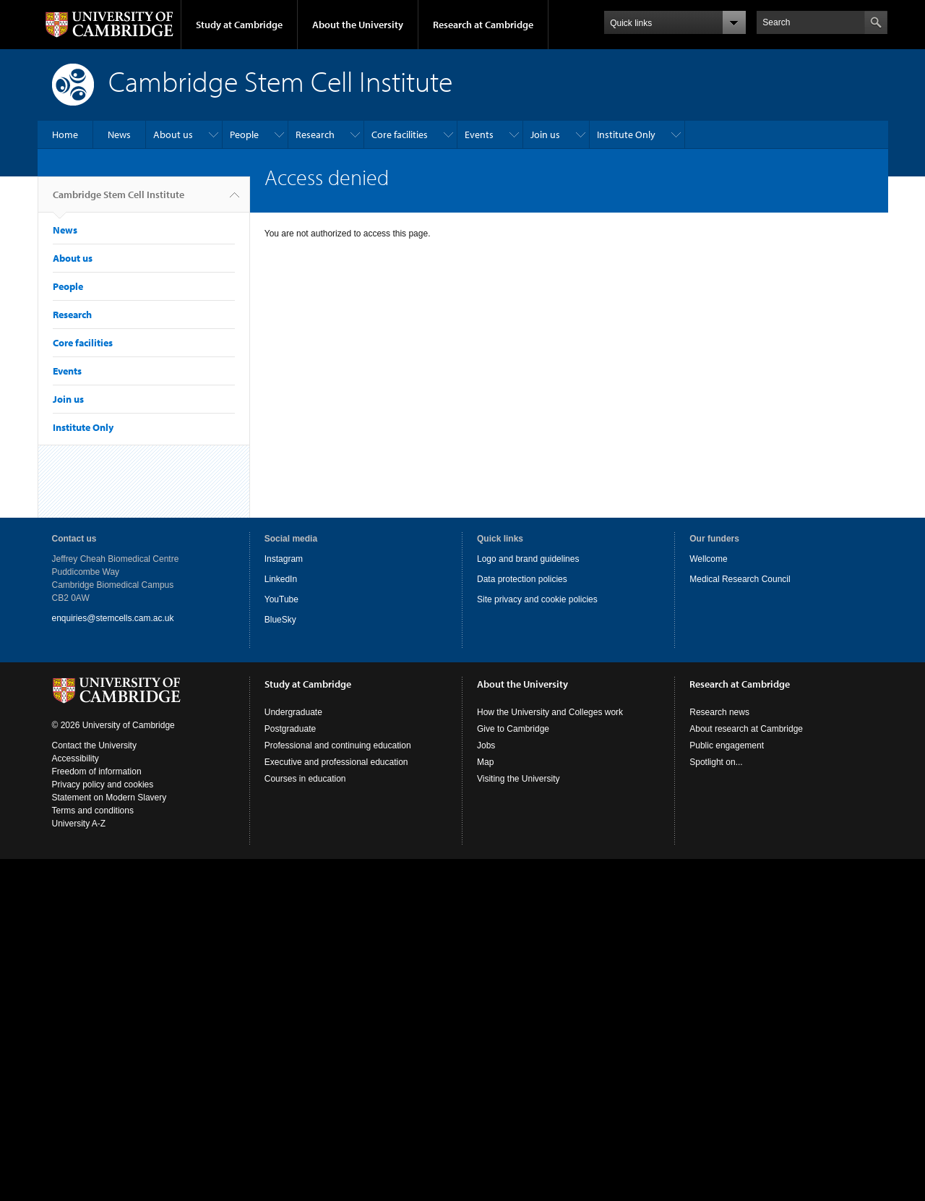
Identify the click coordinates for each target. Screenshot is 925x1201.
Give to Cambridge (513, 729)
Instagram (283, 559)
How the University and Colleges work (550, 712)
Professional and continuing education (337, 745)
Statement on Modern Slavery (109, 797)
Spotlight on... (715, 762)
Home (65, 134)
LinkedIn (280, 579)
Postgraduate (290, 729)
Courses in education (305, 779)
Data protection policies (522, 579)
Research (315, 134)
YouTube (281, 599)
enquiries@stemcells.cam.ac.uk (113, 618)
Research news (719, 712)
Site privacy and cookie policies (537, 599)
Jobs (486, 745)
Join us (545, 134)
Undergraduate (293, 712)
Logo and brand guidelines (528, 559)
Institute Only (626, 134)
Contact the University (94, 745)
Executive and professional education (336, 762)
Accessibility (75, 758)
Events (479, 134)
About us (173, 134)
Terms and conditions (93, 810)
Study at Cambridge (239, 24)
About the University (357, 24)
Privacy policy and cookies (103, 784)
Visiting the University (518, 779)
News (119, 134)
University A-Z (79, 824)
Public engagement (726, 745)
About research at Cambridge (746, 729)
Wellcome (708, 559)
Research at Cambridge (483, 24)
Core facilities (399, 134)
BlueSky (280, 620)
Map (485, 762)
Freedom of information (97, 771)
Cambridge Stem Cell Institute (118, 200)
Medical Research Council (739, 579)
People (244, 134)
